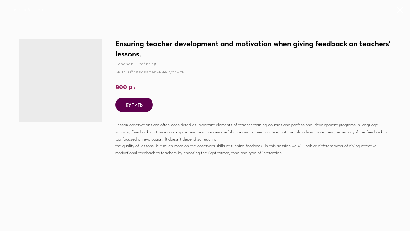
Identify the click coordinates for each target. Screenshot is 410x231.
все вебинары (27, 10)
